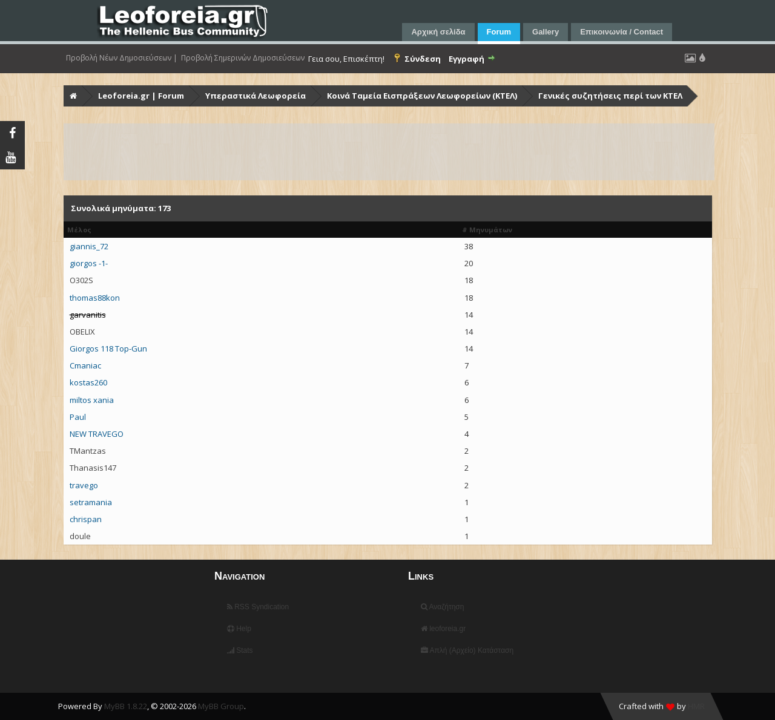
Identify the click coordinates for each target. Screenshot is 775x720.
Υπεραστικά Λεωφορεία (255, 95)
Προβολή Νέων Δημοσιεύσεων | (121, 58)
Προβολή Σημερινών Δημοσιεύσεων (243, 58)
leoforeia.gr (443, 628)
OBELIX (82, 331)
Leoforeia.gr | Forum (141, 95)
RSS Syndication (258, 607)
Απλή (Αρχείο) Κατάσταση (467, 650)
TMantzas (88, 450)
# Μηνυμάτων (487, 229)
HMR (696, 706)
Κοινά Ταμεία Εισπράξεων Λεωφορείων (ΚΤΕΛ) (422, 95)
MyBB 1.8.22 (125, 706)
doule (80, 536)
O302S (81, 280)
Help (239, 628)
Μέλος (79, 229)
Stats (240, 650)
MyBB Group (221, 706)
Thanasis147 (93, 467)
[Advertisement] (389, 152)
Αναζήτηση (442, 607)
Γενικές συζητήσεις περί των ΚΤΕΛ (610, 95)
